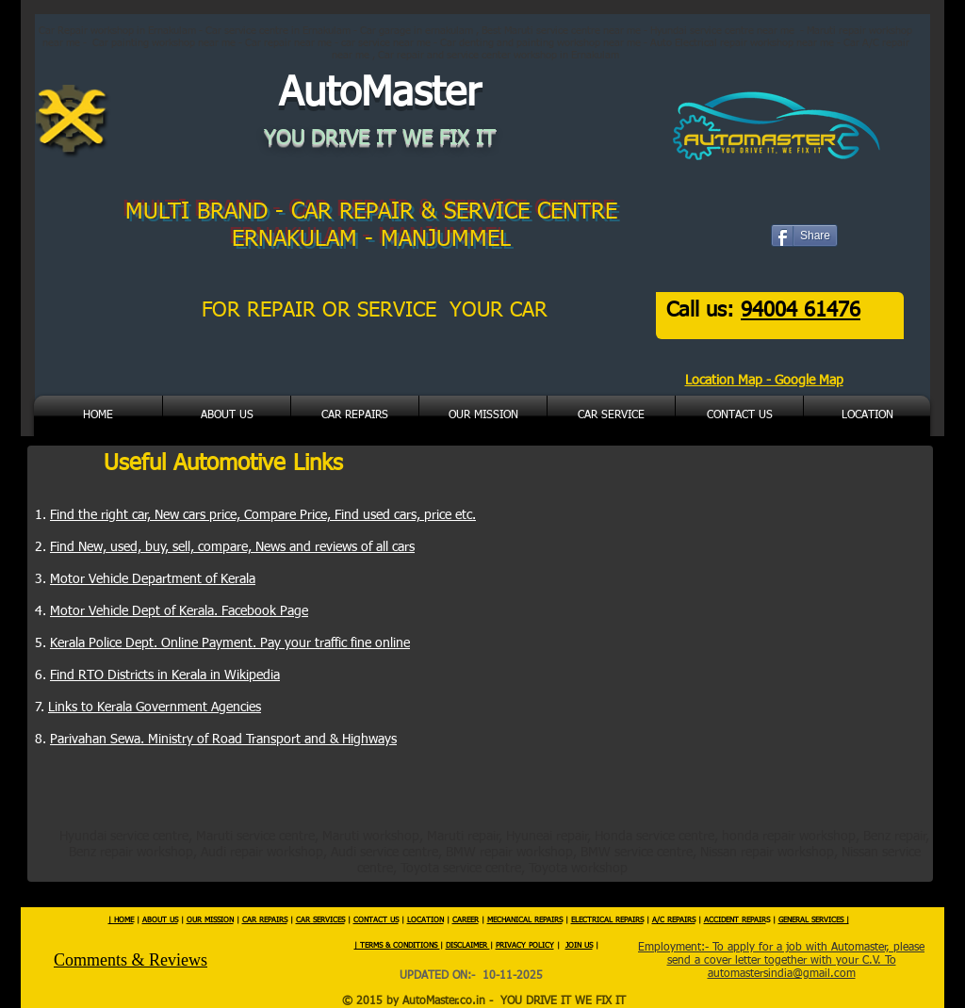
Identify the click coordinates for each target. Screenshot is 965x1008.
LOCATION (425, 920)
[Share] (804, 235)
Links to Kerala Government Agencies (154, 707)
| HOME (121, 920)
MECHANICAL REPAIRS (525, 920)
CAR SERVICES (320, 920)
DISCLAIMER (468, 946)
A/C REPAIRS (673, 920)
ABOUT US (160, 920)
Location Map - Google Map (764, 380)
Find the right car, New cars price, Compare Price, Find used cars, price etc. (263, 515)
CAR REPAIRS (264, 920)
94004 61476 (800, 311)
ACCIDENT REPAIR (735, 920)
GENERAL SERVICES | (813, 920)
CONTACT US (376, 920)
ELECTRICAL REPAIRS (607, 920)
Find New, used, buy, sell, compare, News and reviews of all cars (232, 547)
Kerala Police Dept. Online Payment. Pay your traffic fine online (230, 643)
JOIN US (579, 946)
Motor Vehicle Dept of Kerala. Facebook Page (179, 611)
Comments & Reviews (130, 960)
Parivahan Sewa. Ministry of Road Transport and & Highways (223, 739)
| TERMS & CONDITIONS (397, 946)
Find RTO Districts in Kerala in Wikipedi (161, 675)
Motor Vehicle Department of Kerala (152, 579)
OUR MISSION (210, 920)
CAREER (465, 920)
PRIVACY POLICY (525, 946)
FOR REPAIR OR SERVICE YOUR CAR (378, 311)
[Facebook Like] (815, 248)
